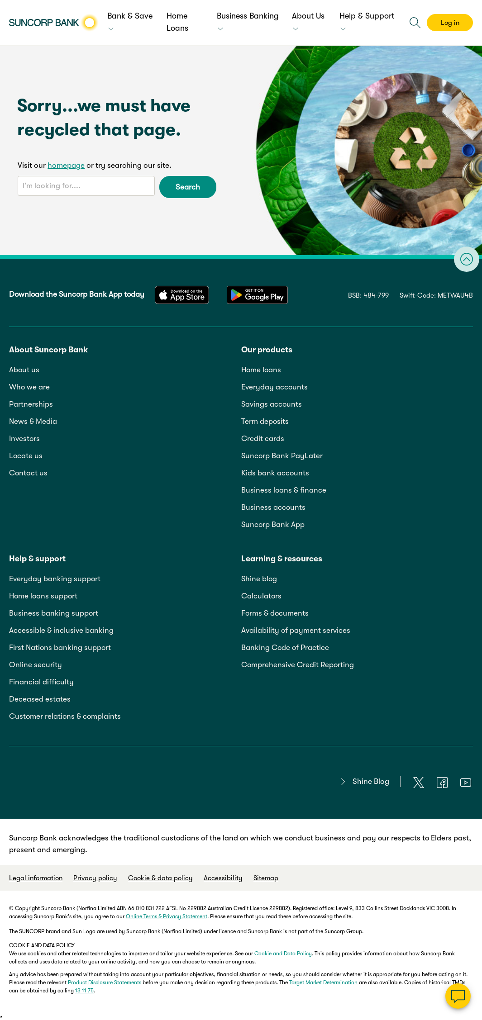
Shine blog (259, 578)
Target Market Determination (323, 982)
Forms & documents (275, 613)
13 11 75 (84, 990)
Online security (35, 664)
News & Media (33, 421)
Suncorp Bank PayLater (282, 455)
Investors (24, 438)
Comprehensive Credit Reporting (297, 664)
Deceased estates (40, 699)
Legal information (35, 878)
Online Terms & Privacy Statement (166, 916)
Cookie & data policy (160, 878)
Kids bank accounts (275, 473)
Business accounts (273, 507)
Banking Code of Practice (285, 647)
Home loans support (43, 596)
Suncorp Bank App (273, 524)
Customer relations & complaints (65, 716)
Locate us (26, 455)
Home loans (261, 369)
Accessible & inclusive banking (61, 630)
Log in (450, 23)
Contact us (28, 473)
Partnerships (31, 404)
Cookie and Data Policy (283, 953)
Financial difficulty (41, 682)
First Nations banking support (60, 647)
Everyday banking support (54, 578)
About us (24, 369)
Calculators (261, 596)
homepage (66, 165)
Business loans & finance (283, 490)
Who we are (29, 387)
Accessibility (223, 878)
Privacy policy (95, 878)
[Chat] (458, 996)
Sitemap (265, 878)
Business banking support (53, 613)
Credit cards (262, 438)
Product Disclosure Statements (104, 982)
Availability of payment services (295, 630)
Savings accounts (271, 404)
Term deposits (265, 421)
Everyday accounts (274, 387)
